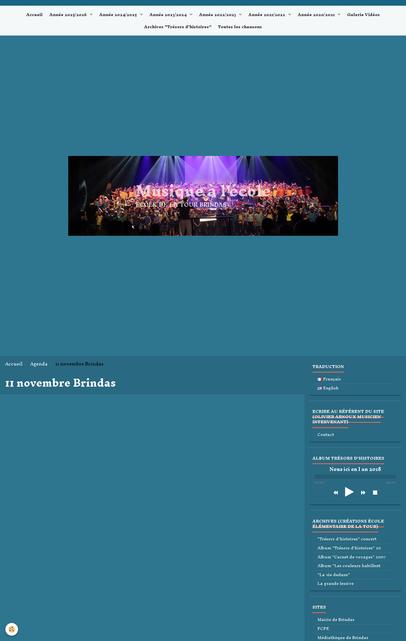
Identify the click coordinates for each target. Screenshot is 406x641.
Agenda (39, 367)
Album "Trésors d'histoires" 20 (349, 551)
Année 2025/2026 (64, 15)
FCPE (323, 632)
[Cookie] (12, 629)
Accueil (28, 15)
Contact (325, 438)
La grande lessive (335, 587)
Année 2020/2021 (321, 15)
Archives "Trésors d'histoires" (177, 29)
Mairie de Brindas (335, 623)
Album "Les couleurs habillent (348, 569)
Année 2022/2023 (219, 15)
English (328, 391)
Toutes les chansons (241, 29)
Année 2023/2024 (168, 15)
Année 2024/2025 (116, 15)
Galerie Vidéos (369, 15)
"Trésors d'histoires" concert (346, 542)
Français (329, 382)
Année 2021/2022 (270, 15)
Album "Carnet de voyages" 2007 (351, 560)
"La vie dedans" (333, 578)
